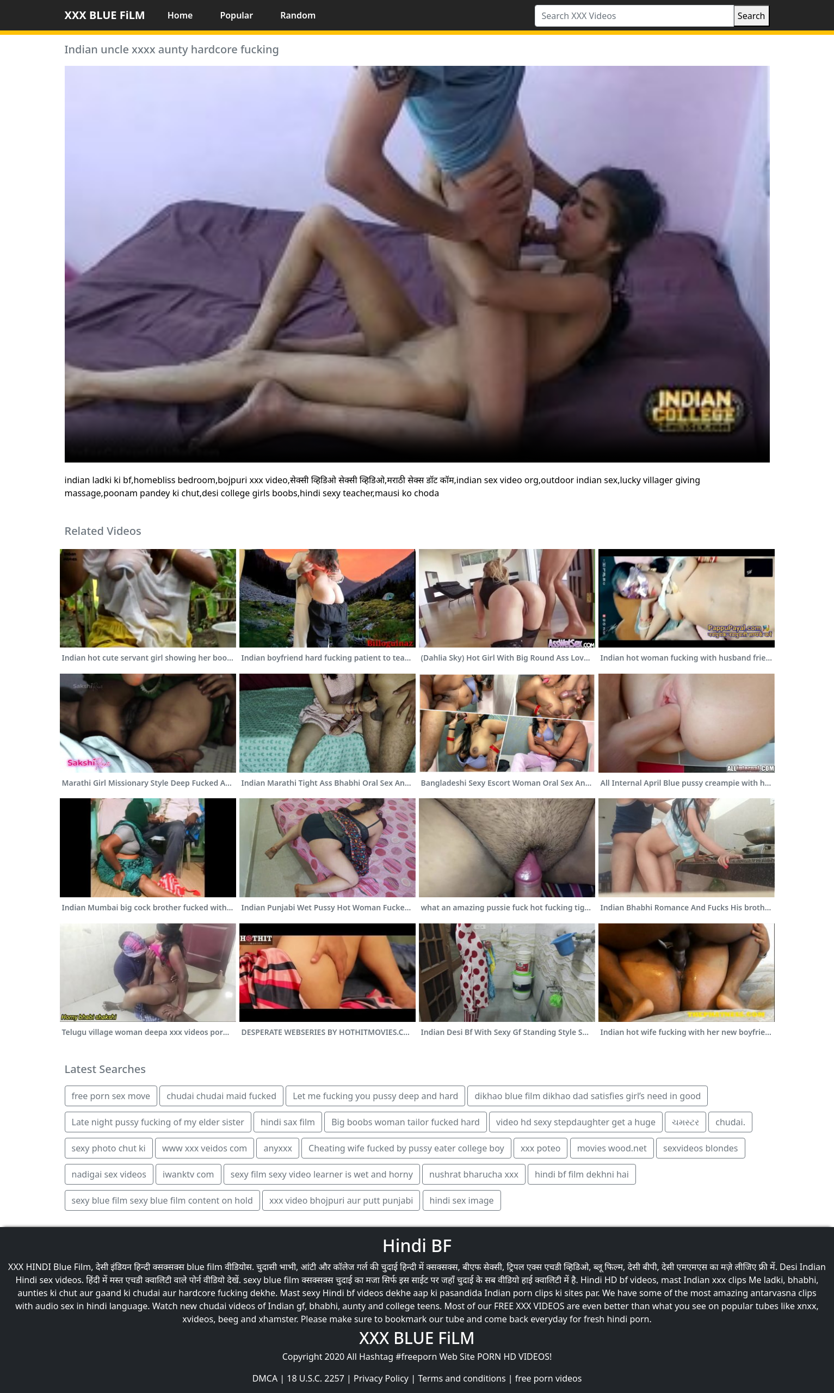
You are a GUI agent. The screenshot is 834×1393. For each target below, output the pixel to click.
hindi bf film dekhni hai (582, 1174)
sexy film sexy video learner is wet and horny (322, 1174)
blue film (205, 1267)
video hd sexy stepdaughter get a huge (576, 1122)
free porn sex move (111, 1096)
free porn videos (548, 1378)
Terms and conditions (461, 1378)
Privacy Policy (381, 1378)
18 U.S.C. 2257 (315, 1378)
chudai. (730, 1122)
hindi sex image (462, 1200)
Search (751, 16)
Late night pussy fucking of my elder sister (158, 1122)
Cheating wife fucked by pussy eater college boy (406, 1148)
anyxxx (277, 1148)
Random (298, 15)
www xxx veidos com (204, 1148)
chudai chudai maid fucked (221, 1096)
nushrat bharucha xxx (473, 1174)
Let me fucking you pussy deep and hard (375, 1096)
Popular (236, 15)
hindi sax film (288, 1122)
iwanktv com (188, 1174)
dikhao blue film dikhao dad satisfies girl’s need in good (587, 1096)
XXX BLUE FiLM (105, 15)
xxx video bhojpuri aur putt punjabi (341, 1200)
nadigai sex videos (109, 1174)
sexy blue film (271, 1280)
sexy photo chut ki (109, 1148)
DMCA (265, 1378)
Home (180, 15)
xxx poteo (541, 1148)
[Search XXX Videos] (634, 16)
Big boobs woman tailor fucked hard (405, 1122)
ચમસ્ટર (685, 1122)
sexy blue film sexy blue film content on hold (162, 1200)
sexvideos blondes (700, 1148)
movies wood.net (612, 1148)
